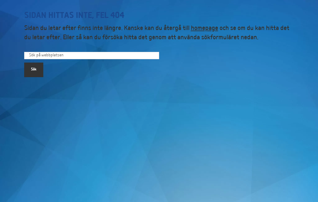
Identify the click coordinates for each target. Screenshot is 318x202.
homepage (204, 28)
